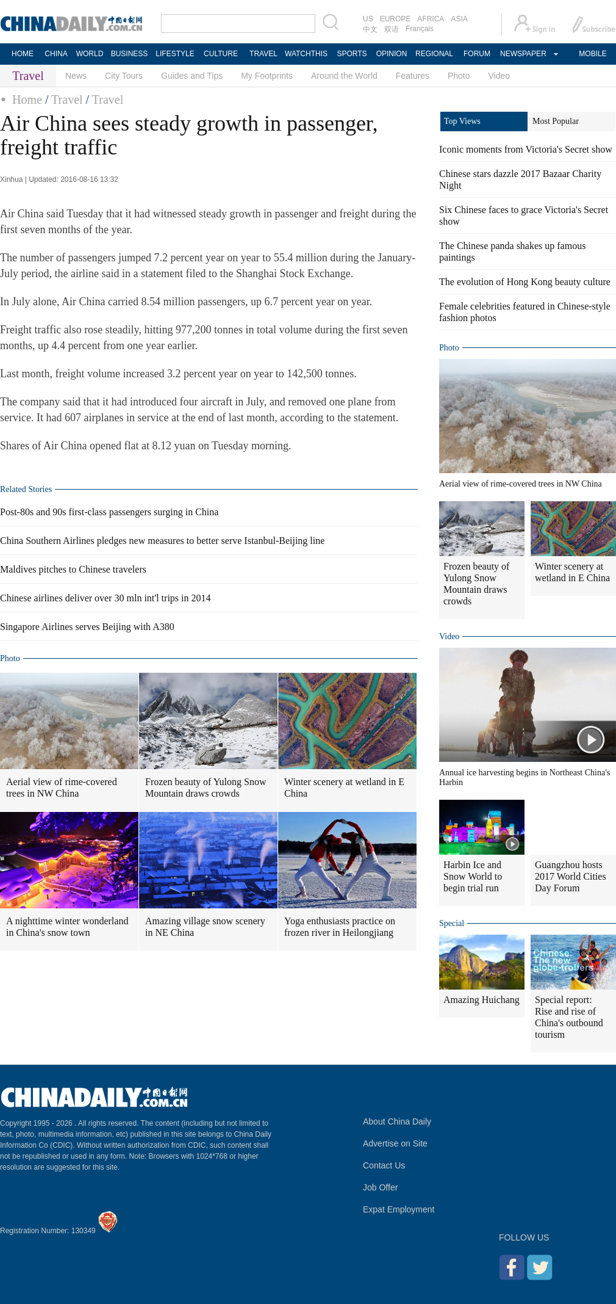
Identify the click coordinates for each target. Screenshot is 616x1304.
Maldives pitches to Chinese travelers (73, 569)
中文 (370, 29)
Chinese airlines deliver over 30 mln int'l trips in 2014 (105, 598)
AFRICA (430, 19)
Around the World (344, 76)
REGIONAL (434, 53)
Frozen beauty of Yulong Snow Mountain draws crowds (206, 788)
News (76, 76)
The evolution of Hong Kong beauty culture (525, 282)
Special (451, 923)
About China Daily (397, 1121)
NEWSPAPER (522, 53)
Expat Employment (399, 1209)
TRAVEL (263, 53)
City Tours (124, 76)
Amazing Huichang (481, 999)
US (368, 19)
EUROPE (395, 19)
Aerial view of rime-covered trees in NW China (61, 788)
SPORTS (352, 53)
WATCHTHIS (306, 53)
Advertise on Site (395, 1143)
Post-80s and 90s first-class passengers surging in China (109, 512)
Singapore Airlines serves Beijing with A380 (87, 626)
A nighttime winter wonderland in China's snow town (67, 927)
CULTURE (221, 53)
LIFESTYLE (175, 53)
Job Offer (380, 1187)
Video (499, 76)
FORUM (477, 53)
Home (27, 99)
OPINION (391, 53)
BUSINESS (129, 53)
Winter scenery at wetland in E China (344, 788)
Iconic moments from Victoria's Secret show (525, 149)
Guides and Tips (192, 76)
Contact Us (384, 1165)
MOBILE (592, 53)
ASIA (459, 19)
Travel (66, 99)
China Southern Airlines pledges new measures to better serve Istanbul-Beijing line (162, 540)
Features (412, 76)
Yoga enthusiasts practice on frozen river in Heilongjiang (339, 927)
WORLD (90, 53)
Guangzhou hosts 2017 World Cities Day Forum (570, 876)
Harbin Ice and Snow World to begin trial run (472, 876)
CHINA (56, 53)
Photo (459, 76)
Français (420, 28)
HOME (23, 53)
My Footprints (267, 76)
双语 (391, 29)
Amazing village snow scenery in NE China (205, 927)
